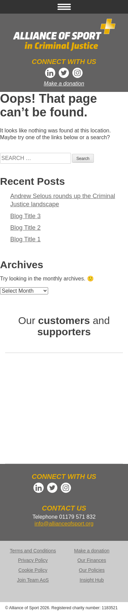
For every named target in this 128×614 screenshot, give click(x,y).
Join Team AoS (33, 580)
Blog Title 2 (25, 227)
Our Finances (91, 560)
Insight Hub (92, 580)
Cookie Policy (32, 570)
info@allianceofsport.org (64, 524)
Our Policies (91, 570)
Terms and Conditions (33, 550)
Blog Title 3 (25, 216)
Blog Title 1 (25, 239)
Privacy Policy (33, 560)
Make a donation (64, 83)
